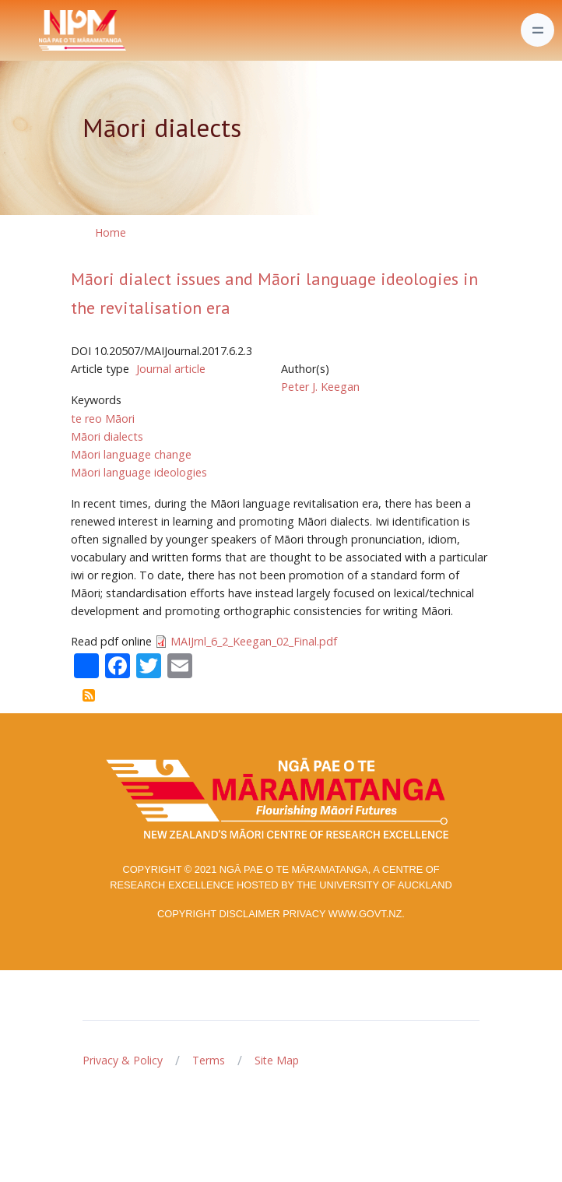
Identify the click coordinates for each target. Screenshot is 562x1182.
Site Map (277, 1060)
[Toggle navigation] (537, 30)
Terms (208, 1060)
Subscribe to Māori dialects (89, 695)
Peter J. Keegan (320, 386)
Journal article (170, 368)
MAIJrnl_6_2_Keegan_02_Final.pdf (253, 641)
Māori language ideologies (139, 472)
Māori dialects (107, 436)
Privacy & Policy (123, 1060)
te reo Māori (103, 418)
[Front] (43, 30)
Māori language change (131, 454)
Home (110, 232)
